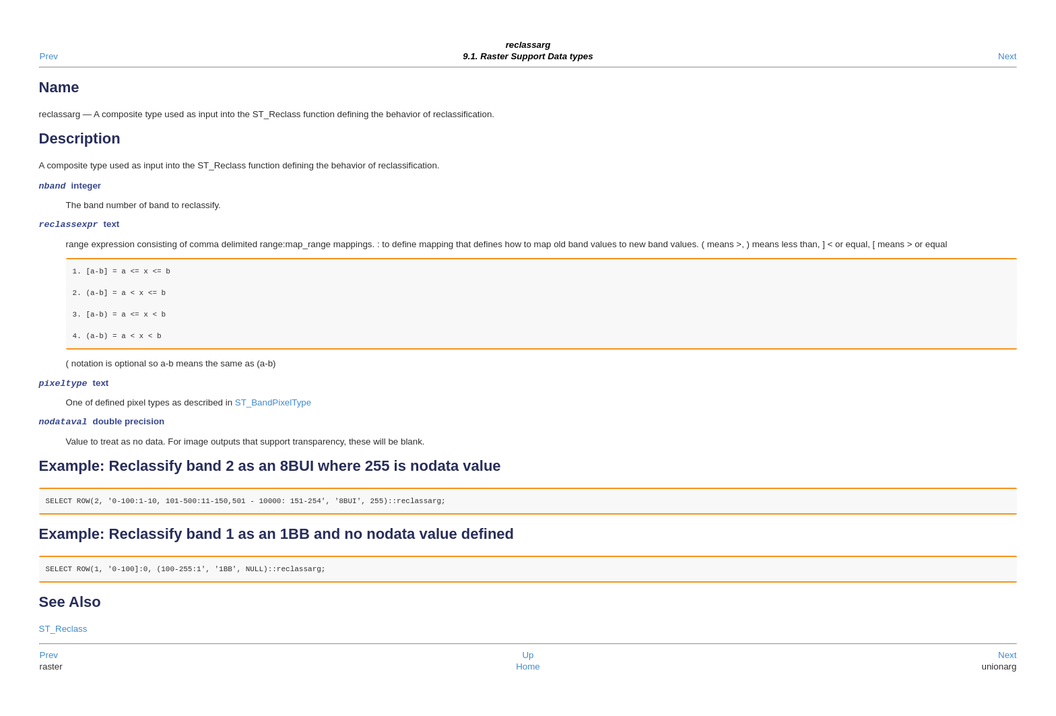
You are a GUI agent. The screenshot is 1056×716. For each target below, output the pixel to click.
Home (528, 672)
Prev (49, 56)
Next (1007, 56)
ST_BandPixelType (273, 406)
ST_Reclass (63, 634)
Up (527, 660)
